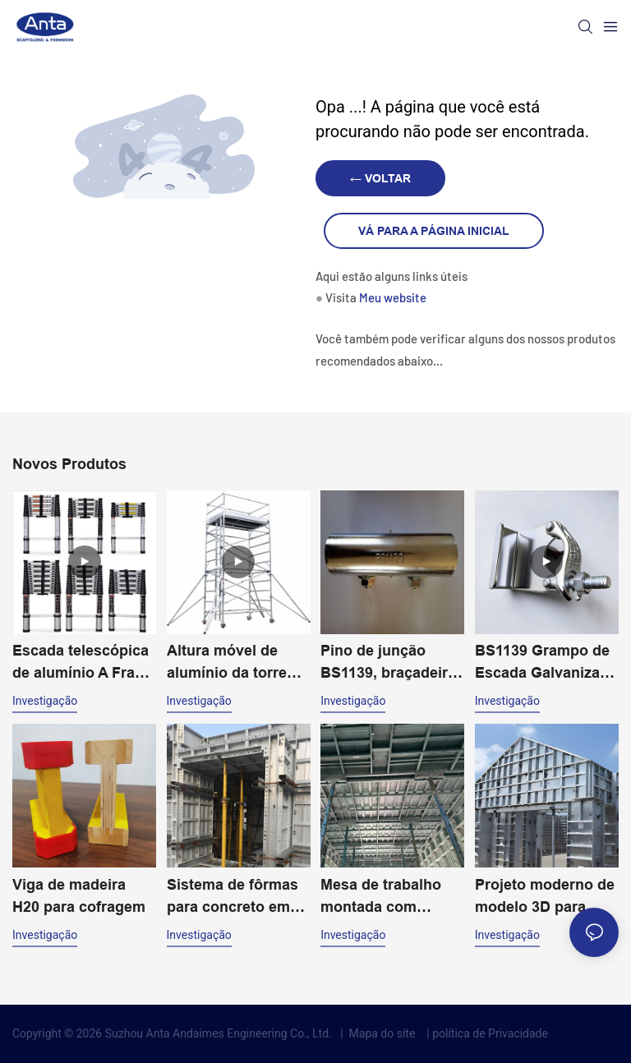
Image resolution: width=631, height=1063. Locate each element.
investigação (44, 700)
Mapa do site (382, 1033)
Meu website (392, 297)
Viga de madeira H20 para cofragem (78, 896)
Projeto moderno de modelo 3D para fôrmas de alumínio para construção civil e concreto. (545, 897)
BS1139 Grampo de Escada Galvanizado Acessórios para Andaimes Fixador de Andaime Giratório (546, 663)
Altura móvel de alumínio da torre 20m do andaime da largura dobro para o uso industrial (235, 663)
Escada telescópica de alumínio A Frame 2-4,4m (84, 663)
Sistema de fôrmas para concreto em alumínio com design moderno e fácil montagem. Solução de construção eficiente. (232, 897)
